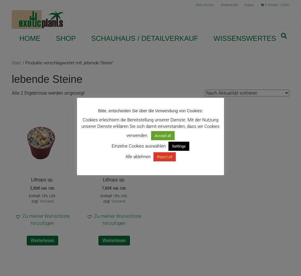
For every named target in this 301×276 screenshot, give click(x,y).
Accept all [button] (163, 135)
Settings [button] (179, 146)
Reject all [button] (164, 157)
